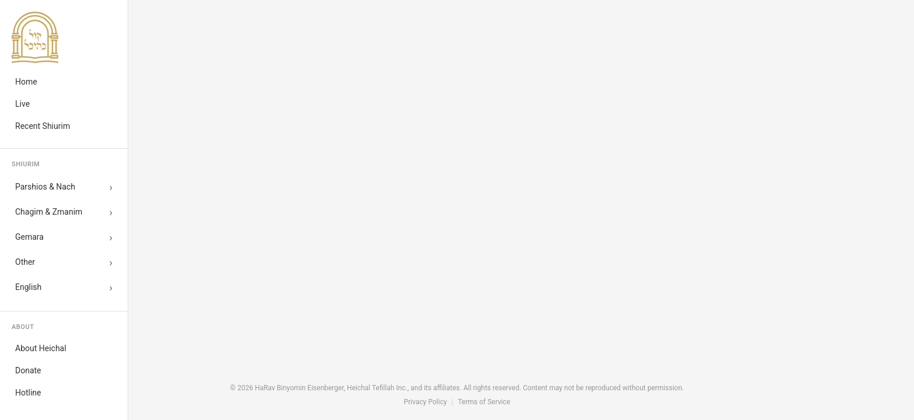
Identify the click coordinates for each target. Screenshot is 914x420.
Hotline (28, 392)
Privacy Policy (425, 402)
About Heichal (40, 348)
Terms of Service (484, 402)
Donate (28, 370)
